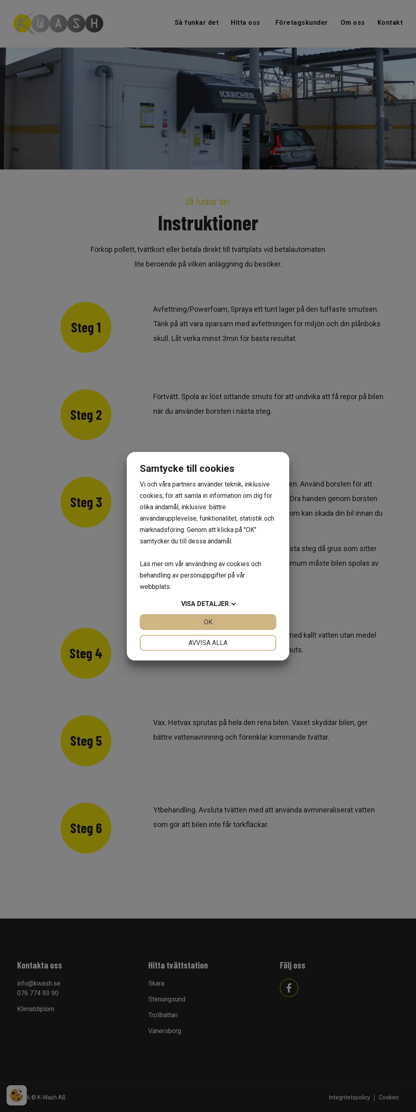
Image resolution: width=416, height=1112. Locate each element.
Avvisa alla (208, 643)
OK (208, 622)
